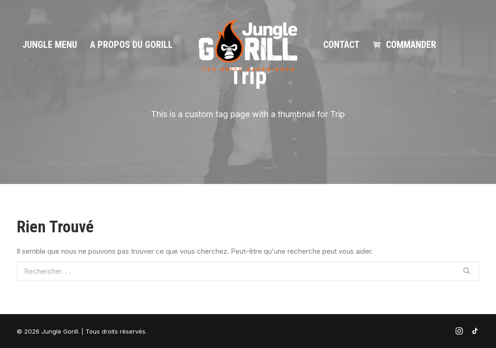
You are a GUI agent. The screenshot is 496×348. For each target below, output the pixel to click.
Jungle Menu (49, 44)
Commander (411, 44)
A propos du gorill (131, 44)
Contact (341, 44)
